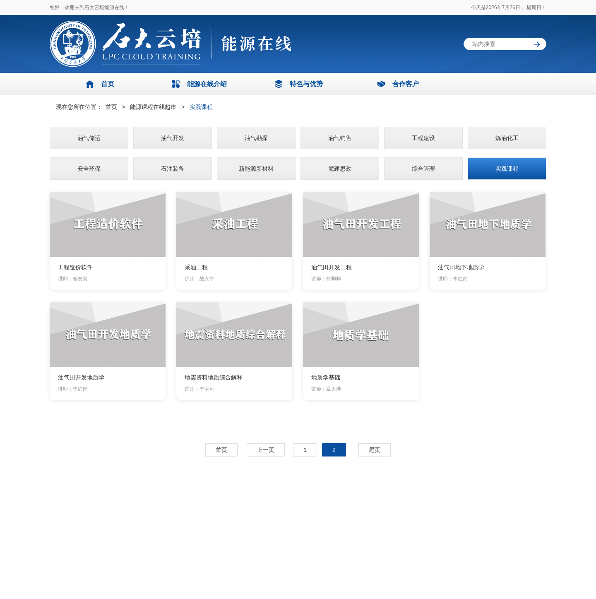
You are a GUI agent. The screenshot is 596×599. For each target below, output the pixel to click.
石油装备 (172, 168)
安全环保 (89, 168)
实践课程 (201, 107)
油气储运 (89, 138)
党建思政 (339, 168)
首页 (112, 107)
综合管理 (423, 168)
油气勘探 (256, 138)
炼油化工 (507, 138)
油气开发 (172, 138)
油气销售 (339, 138)
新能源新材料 (256, 168)
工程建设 (423, 138)
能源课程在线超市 (154, 107)
